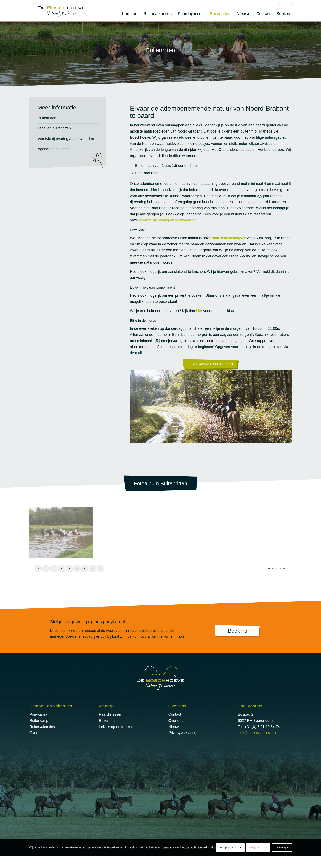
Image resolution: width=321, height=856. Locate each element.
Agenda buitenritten (54, 149)
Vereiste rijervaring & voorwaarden (66, 139)
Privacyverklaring (182, 733)
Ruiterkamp (38, 721)
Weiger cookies (258, 847)
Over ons (284, 3)
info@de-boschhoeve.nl (257, 733)
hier (199, 311)
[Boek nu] (237, 631)
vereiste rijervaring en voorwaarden (168, 220)
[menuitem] (283, 3)
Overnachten (40, 733)
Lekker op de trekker (115, 727)
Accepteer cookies (230, 847)
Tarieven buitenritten (54, 128)
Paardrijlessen (110, 714)
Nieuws (174, 727)
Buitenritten (47, 118)
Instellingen (282, 847)
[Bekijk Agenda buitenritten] (211, 364)
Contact (174, 714)
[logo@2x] (61, 10)
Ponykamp (38, 714)
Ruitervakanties (42, 727)
